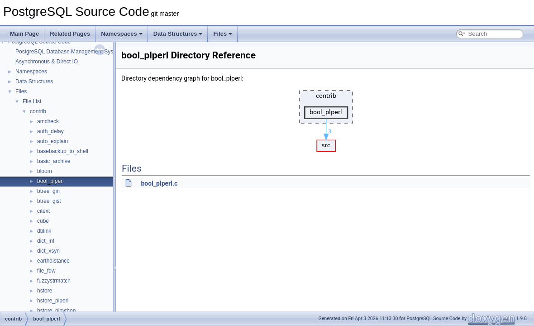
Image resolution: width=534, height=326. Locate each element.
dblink (44, 231)
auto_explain (52, 141)
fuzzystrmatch (54, 281)
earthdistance (53, 261)
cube (43, 221)
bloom (44, 171)
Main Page (24, 33)
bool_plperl (50, 181)
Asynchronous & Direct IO (46, 61)
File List (32, 101)
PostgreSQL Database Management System (68, 51)
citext (43, 211)
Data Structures (178, 33)
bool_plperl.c (159, 183)
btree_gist (49, 201)
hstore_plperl (52, 300)
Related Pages (70, 33)
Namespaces (122, 33)
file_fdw (46, 271)
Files (222, 33)
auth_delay (50, 131)
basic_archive (53, 161)
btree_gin (48, 191)
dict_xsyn (48, 251)
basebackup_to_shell (62, 151)
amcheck (48, 121)
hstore (44, 291)
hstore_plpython (56, 310)
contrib (38, 111)
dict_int (45, 241)
